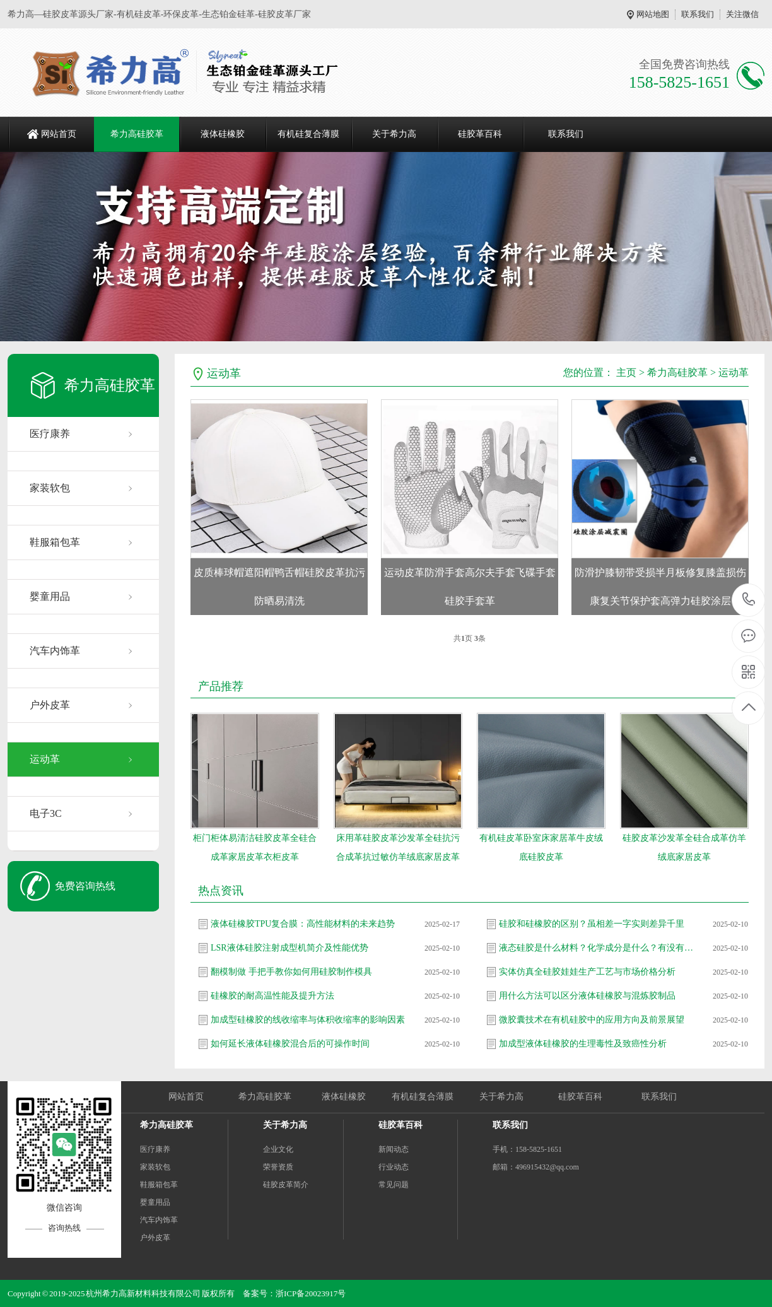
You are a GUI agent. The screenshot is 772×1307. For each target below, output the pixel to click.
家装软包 (50, 488)
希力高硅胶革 (136, 134)
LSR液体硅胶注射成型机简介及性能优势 (289, 947)
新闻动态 (393, 1149)
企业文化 (278, 1149)
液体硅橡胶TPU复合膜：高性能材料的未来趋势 (303, 924)
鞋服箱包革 (55, 542)
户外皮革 (50, 705)
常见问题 (393, 1184)
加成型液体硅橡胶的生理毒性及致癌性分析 (583, 1043)
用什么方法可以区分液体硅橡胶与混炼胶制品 (587, 995)
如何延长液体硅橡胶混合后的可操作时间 (290, 1043)
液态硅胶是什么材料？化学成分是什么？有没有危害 (596, 947)
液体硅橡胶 (223, 134)
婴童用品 (50, 596)
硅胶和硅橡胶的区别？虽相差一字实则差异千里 (591, 924)
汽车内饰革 (55, 650)
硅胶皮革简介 (285, 1184)
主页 (626, 372)
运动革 (45, 759)
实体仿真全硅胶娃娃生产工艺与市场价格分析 (587, 971)
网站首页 (58, 134)
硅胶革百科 (480, 134)
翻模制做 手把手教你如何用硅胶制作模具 (291, 971)
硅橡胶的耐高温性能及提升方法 (272, 995)
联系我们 (697, 14)
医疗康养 (50, 433)
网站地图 (652, 14)
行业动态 (393, 1167)
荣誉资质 (278, 1167)
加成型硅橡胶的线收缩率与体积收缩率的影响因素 (308, 1019)
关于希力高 (394, 134)
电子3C (46, 813)
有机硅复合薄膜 (308, 134)
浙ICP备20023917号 (311, 1293)
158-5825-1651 (749, 600)
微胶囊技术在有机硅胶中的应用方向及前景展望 (591, 1019)
